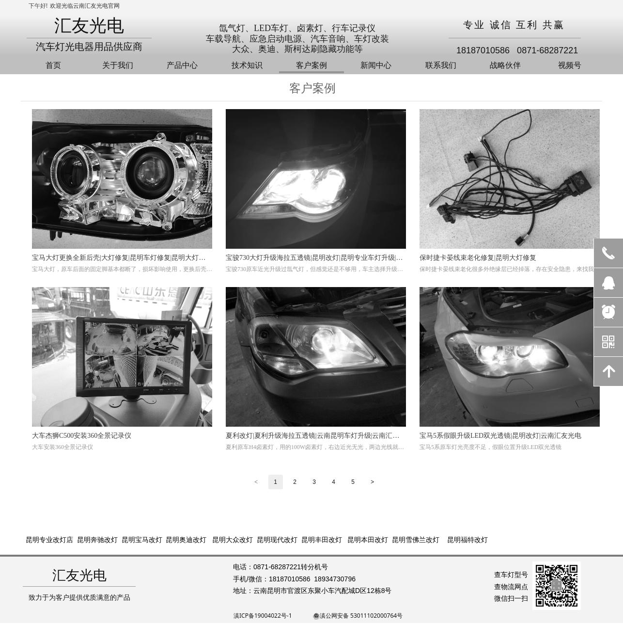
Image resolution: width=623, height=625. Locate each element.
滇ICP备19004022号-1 (263, 615)
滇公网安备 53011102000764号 (361, 615)
